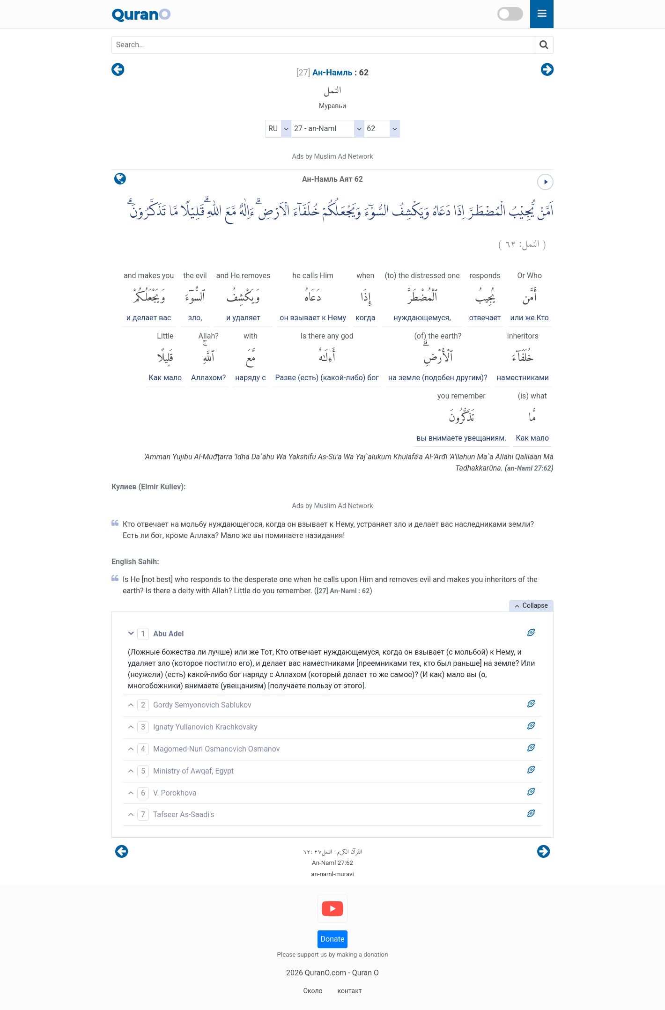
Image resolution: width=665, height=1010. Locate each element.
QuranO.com (325, 972)
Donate (333, 939)
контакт (349, 991)
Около (312, 991)
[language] (120, 181)
